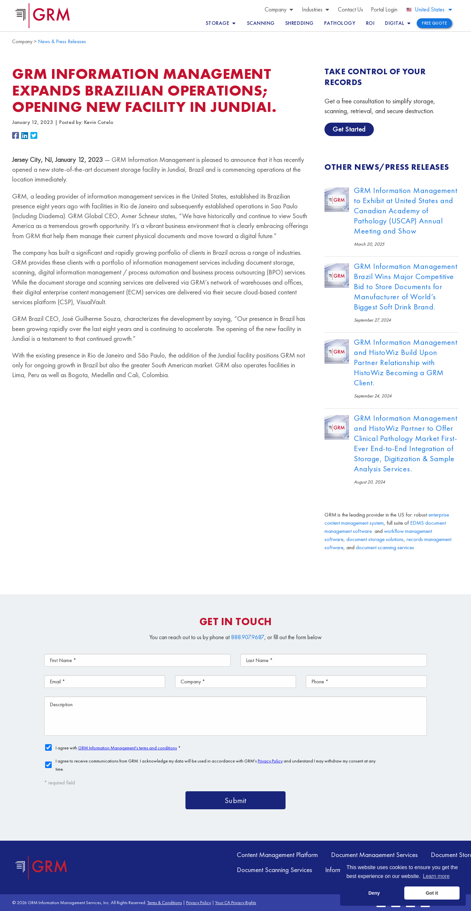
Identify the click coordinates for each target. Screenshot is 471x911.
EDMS (417, 522)
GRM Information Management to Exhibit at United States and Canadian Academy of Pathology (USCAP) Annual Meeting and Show (405, 210)
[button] (16, 135)
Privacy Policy (198, 902)
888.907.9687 (247, 637)
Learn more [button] (436, 876)
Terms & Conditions (164, 902)
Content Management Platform (277, 854)
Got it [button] (432, 893)
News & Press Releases (62, 41)
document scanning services (385, 547)
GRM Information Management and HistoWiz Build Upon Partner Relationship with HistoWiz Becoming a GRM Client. (405, 362)
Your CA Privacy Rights (235, 902)
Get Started (349, 129)
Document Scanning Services (274, 869)
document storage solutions (375, 539)
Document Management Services (374, 854)
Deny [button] (374, 893)
